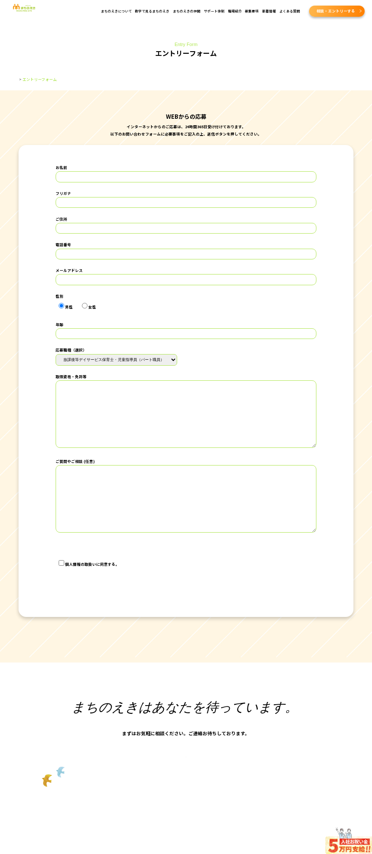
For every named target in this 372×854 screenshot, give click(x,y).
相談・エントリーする (335, 10)
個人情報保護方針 (71, 546)
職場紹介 (235, 11)
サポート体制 (214, 11)
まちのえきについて (116, 11)
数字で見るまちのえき (152, 11)
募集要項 (252, 11)
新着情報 (269, 11)
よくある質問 (289, 11)
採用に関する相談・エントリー (185, 775)
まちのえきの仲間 (186, 11)
